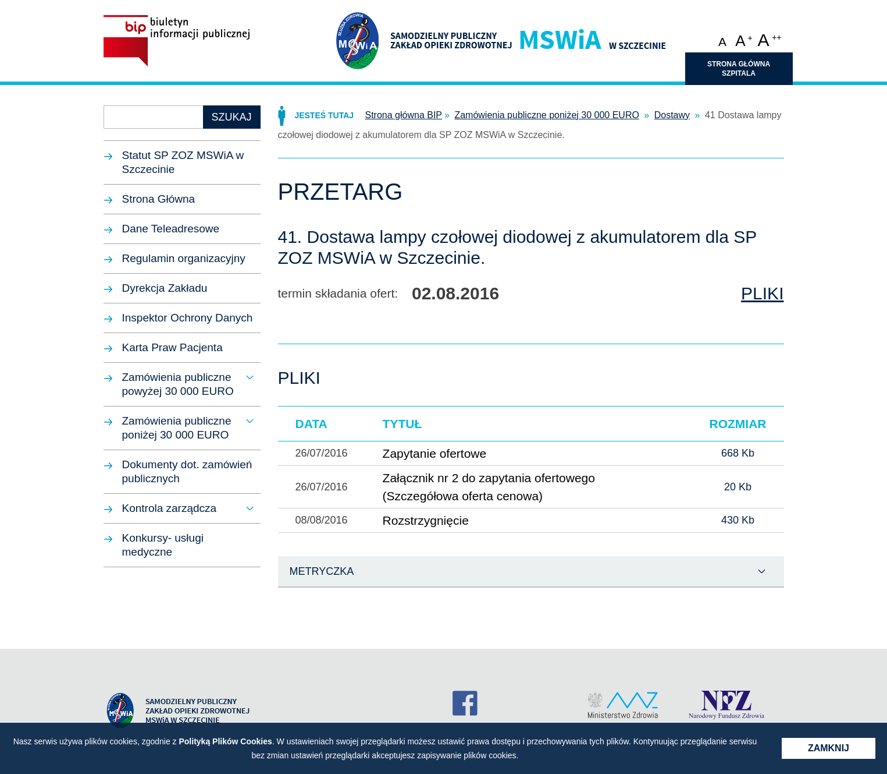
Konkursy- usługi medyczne (163, 545)
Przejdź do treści (444, 8)
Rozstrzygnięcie (426, 520)
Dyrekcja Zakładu (165, 288)
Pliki (762, 293)
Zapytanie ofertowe (435, 453)
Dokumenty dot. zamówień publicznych (187, 471)
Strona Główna (158, 199)
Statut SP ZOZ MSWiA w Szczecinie (183, 162)
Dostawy (672, 115)
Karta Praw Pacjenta (172, 347)
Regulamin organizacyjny (183, 258)
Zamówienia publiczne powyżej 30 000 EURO (178, 384)
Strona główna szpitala (738, 68)
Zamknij (828, 748)
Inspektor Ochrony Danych (187, 318)
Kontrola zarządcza (169, 508)
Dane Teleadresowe (171, 228)
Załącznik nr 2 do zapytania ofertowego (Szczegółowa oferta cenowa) (489, 487)
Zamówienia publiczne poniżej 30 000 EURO (176, 428)
